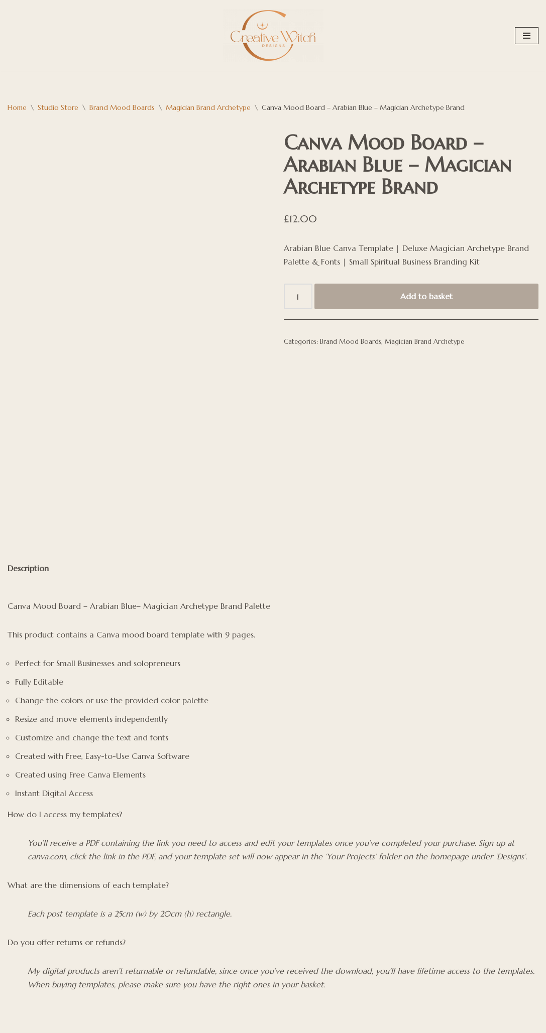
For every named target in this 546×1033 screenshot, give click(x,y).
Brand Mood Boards (122, 107)
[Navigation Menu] (526, 35)
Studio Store (58, 107)
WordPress (27, 1020)
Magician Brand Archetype (208, 107)
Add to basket (426, 297)
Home (17, 107)
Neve (17, 1006)
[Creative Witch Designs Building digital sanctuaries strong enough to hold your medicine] (273, 35)
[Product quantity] (298, 297)
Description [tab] (28, 518)
